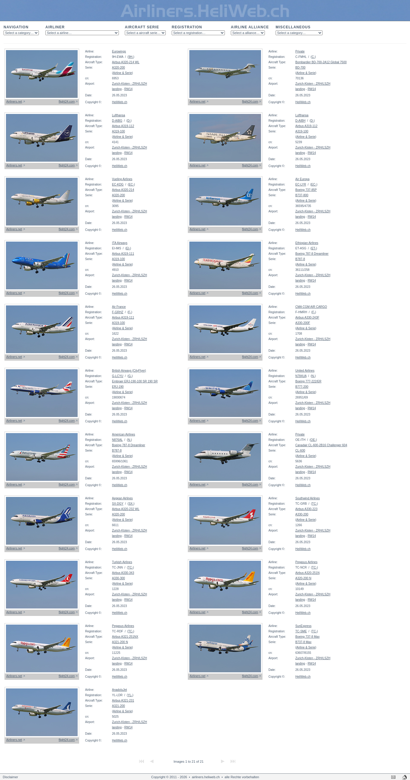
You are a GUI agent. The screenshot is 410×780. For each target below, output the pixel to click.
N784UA (300, 376)
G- (130, 376)
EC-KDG (118, 184)
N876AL (117, 439)
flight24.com (67, 101)
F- (129, 312)
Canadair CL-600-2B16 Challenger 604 (321, 445)
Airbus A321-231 (123, 700)
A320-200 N (303, 578)
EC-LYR (300, 184)
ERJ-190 (118, 386)
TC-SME (301, 631)
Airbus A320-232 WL (125, 509)
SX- (130, 503)
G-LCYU (117, 376)
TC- (314, 503)
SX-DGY (117, 503)
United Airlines (304, 370)
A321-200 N (120, 642)
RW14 (128, 89)
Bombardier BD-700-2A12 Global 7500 (321, 62)
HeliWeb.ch (119, 102)
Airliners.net (14, 101)
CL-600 (300, 450)
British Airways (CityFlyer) (129, 370)
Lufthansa (118, 115)
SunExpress (303, 626)
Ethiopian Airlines (306, 243)
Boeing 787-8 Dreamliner (311, 253)
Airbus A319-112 (123, 126)
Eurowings (119, 51)
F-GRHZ (117, 312)
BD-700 (300, 67)
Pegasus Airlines (306, 562)
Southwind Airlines (307, 498)
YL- (130, 695)
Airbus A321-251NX (125, 636)
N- (313, 376)
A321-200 (118, 706)
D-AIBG (117, 120)
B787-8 (300, 259)
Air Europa (302, 179)
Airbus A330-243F (307, 317)
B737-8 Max (303, 642)
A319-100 (118, 131)
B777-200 (301, 386)
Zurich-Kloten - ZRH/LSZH (129, 83)
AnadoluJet (119, 689)
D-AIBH (300, 120)
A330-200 (301, 514)
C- (313, 56)
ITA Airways (120, 243)
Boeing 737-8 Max (307, 636)
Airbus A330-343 (123, 572)
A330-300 (118, 578)
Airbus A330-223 (306, 509)
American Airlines (123, 434)
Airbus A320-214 (123, 189)
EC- (131, 184)
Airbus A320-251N (307, 572)
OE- (313, 439)
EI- (128, 248)
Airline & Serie (122, 73)
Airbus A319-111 (123, 253)
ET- (313, 248)
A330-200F (302, 323)
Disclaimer (10, 777)
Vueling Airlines (122, 179)
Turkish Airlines (122, 562)
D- (129, 120)
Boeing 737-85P (306, 189)
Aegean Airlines (122, 498)
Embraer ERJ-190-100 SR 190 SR (135, 381)
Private (300, 51)
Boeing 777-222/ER (308, 381)
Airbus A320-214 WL (125, 62)
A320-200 (118, 67)
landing (117, 89)
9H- (130, 56)
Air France (119, 306)
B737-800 (301, 195)
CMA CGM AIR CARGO (311, 306)
